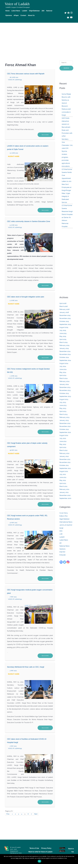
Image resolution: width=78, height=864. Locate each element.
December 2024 (64, 351)
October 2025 (64, 321)
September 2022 (65, 432)
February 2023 (64, 417)
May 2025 (62, 336)
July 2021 (62, 474)
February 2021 (64, 489)
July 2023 (62, 402)
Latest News (63, 540)
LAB (60, 534)
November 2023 (65, 390)
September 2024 (65, 360)
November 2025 (65, 318)
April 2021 (62, 483)
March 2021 (63, 486)
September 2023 (65, 396)
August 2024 (63, 363)
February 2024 (64, 381)
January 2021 (64, 492)
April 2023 (62, 411)
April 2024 (62, 375)
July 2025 (62, 330)
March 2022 (63, 450)
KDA (60, 531)
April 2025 (62, 339)
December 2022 (64, 423)
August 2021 (63, 471)
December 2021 (64, 459)
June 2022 (62, 441)
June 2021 (62, 477)
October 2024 (64, 357)
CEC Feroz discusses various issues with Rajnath (25, 74)
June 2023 (63, 405)
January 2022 (64, 456)
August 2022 (63, 435)
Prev (8, 814)
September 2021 (65, 468)
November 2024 (65, 354)
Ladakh (62, 537)
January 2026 (64, 312)
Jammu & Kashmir (65, 525)
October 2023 (64, 393)
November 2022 (65, 426)
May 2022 (62, 444)
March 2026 (63, 306)
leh (60, 543)
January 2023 (64, 420)
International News (65, 522)
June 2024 (63, 369)
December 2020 (65, 495)
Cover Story (63, 513)
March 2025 (63, 342)
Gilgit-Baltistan (64, 519)
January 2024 (64, 384)
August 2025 (63, 327)
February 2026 (64, 309)
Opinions (62, 549)
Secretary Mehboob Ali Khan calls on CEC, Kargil (25, 667)
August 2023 (63, 399)
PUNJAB (62, 555)
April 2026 (62, 303)
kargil (61, 528)
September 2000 (65, 498)
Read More (45, 134)
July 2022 (62, 438)
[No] (76, 859)
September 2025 (65, 324)
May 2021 (62, 480)
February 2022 (64, 453)
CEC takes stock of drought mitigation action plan (25, 297)
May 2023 (62, 408)
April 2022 (62, 447)
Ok (39, 861)
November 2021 (64, 462)
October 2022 (64, 429)
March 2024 (63, 378)
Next (35, 814)
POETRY (62, 552)
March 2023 (63, 414)
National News (64, 546)
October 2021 (64, 465)
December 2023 (64, 387)
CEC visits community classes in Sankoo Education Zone (28, 221)
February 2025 (64, 345)
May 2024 (62, 372)
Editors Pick (63, 516)
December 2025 (64, 315)
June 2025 (63, 333)
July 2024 (62, 366)
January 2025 (64, 348)
